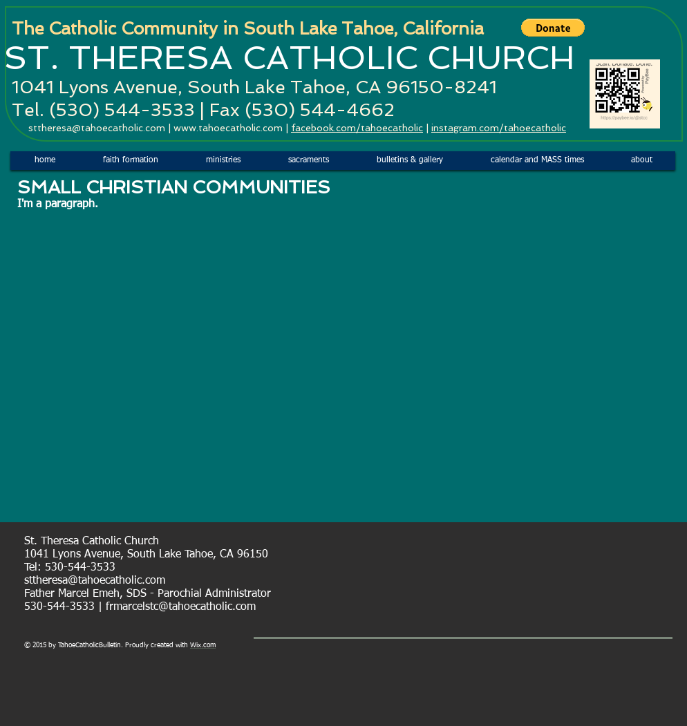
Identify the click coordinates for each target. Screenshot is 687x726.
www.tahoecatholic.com (228, 127)
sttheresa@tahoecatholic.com (96, 127)
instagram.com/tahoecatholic (498, 127)
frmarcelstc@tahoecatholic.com (181, 607)
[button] (553, 28)
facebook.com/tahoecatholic (357, 127)
